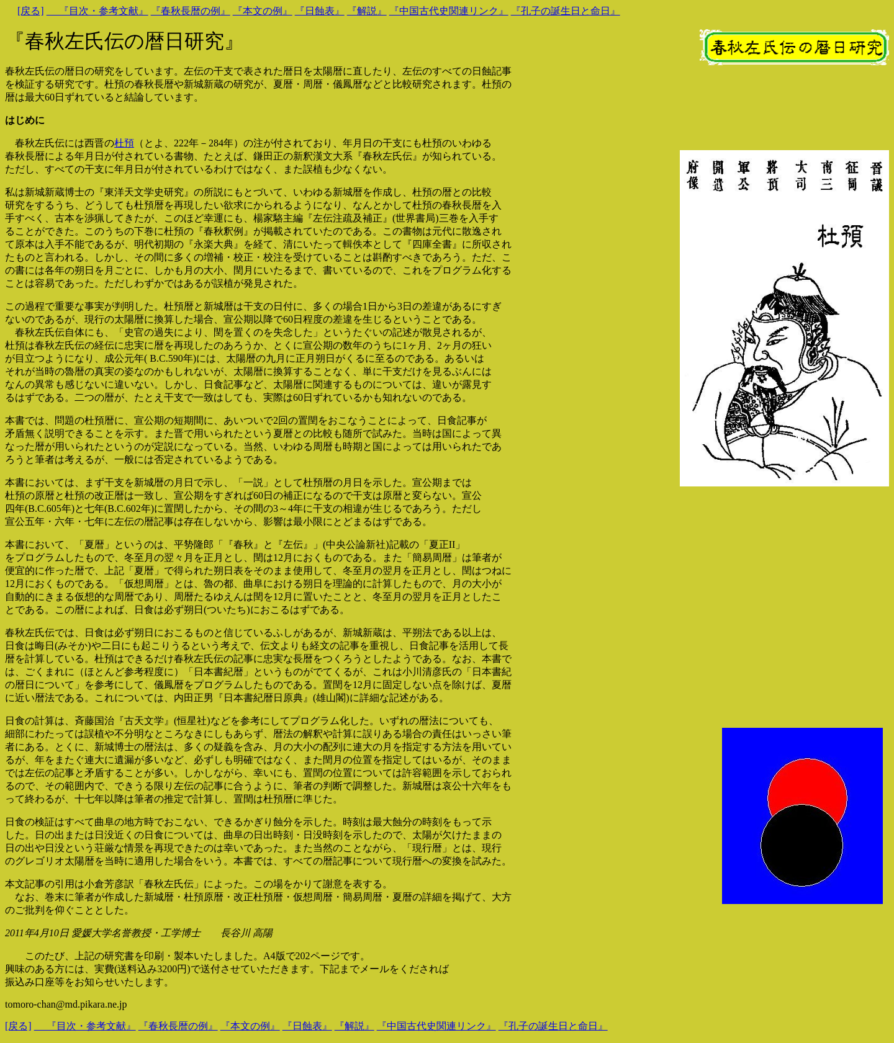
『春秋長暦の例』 (190, 11)
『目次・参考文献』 (97, 11)
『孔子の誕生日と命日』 (565, 11)
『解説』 (367, 11)
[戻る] (30, 11)
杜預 (124, 143)
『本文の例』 (262, 11)
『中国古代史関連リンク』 (448, 11)
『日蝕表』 (320, 11)
